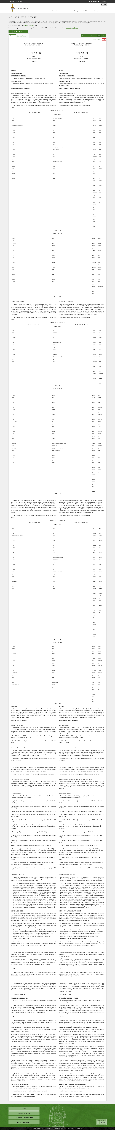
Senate (24, 1108)
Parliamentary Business (57, 11)
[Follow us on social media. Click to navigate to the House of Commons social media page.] (101, 1122)
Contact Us (79, 1128)
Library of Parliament (24, 1113)
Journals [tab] (12, 36)
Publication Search (29, 25)
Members (68, 11)
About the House (87, 11)
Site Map (63, 1128)
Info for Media (56, 1128)
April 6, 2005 (18, 31)
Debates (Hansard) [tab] (22, 36)
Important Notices (38, 1128)
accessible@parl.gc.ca (72, 28)
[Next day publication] (26, 31)
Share (103, 4)
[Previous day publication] (10, 31)
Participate (77, 11)
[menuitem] (94, 1)
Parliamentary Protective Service (24, 1117)
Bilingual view (97, 39)
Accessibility (71, 1128)
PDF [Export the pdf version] (104, 39)
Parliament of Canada (15, 1)
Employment (97, 11)
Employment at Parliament (24, 1122)
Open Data (47, 1128)
